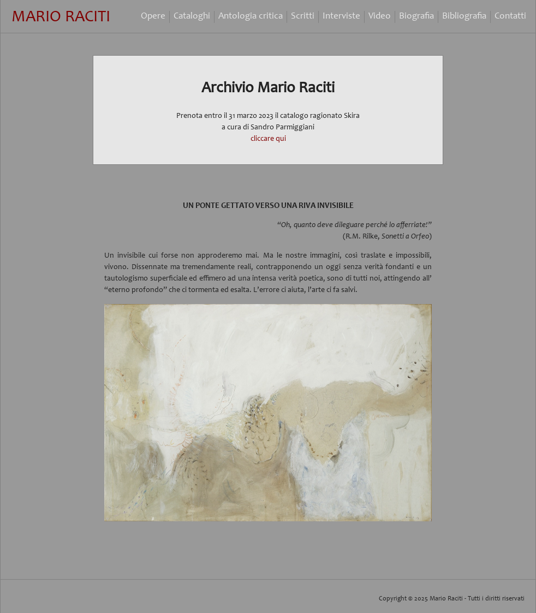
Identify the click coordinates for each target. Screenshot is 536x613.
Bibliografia (464, 16)
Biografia (416, 16)
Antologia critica (250, 16)
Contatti (510, 16)
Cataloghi (192, 16)
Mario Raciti (60, 17)
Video (379, 16)
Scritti (302, 16)
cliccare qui (268, 139)
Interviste (341, 16)
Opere (153, 16)
